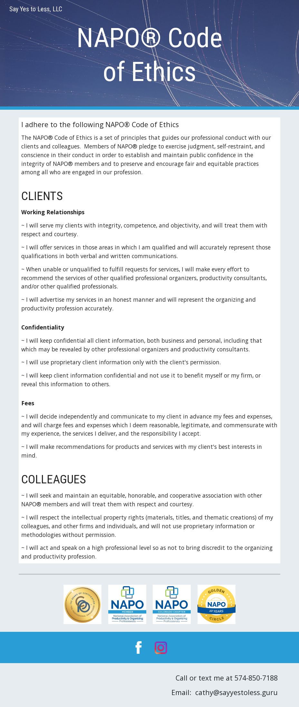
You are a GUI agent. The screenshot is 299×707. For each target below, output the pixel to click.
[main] (149, 54)
